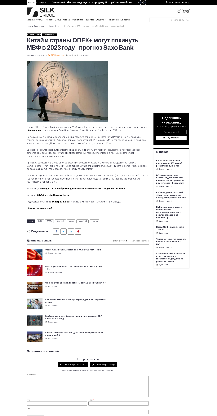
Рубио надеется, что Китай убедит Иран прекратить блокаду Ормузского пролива (171, 195)
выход (71, 221)
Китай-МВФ (82, 221)
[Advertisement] (171, 66)
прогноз (94, 221)
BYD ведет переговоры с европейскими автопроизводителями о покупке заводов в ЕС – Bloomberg (169, 212)
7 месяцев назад (52, 256)
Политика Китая (49, 35)
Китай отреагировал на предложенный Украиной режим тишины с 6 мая (169, 163)
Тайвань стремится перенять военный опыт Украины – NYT (171, 241)
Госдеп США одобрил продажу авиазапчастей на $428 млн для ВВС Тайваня (83, 188)
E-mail (91, 350)
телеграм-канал (60, 201)
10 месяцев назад (116, 256)
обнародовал (34, 130)
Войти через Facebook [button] (75, 314)
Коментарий (31, 324)
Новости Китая (54, 26)
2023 (40, 221)
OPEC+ (49, 221)
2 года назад (114, 272)
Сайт (28, 358)
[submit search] (187, 20)
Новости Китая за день (35, 26)
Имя (29, 350)
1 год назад (50, 272)
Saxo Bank (60, 221)
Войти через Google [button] (106, 314)
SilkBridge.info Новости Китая (53, 195)
